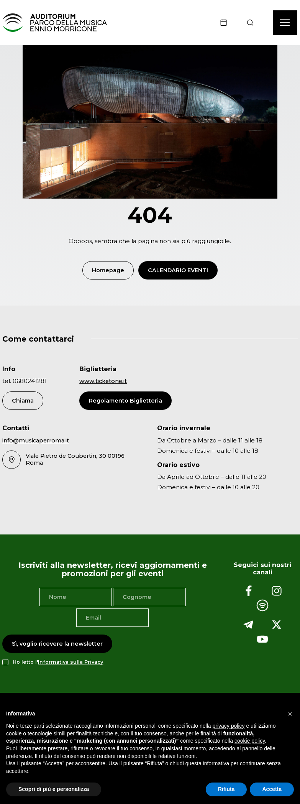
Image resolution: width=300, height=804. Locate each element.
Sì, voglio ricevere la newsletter (57, 644)
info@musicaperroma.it (35, 441)
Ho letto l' (58, 663)
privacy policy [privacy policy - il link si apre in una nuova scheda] (229, 726)
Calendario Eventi (178, 271)
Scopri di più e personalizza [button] (53, 789)
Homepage (108, 271)
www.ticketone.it (103, 382)
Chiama (23, 401)
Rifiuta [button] (226, 789)
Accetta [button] (272, 789)
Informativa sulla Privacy (70, 663)
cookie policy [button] (249, 741)
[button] (290, 714)
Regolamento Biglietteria (125, 401)
